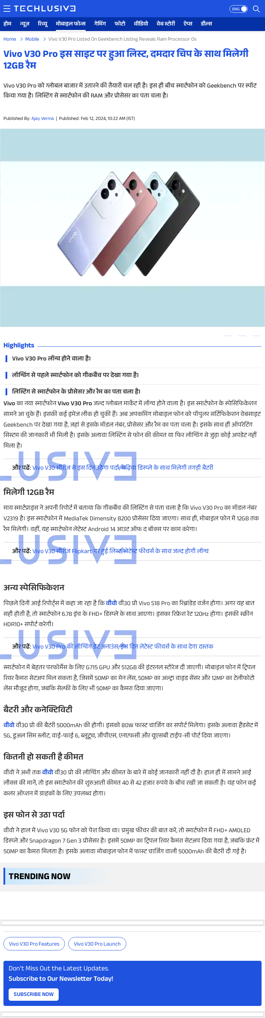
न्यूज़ (24, 24)
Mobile (32, 39)
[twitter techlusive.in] (242, 335)
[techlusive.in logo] (45, 9)
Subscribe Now (34, 995)
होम (7, 24)
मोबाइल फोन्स (71, 24)
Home (9, 39)
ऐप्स (188, 24)
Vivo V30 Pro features (34, 944)
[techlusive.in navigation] (7, 8)
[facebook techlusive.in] (256, 335)
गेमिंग (100, 24)
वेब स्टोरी (166, 24)
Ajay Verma (42, 119)
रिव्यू (42, 24)
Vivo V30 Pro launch (97, 944)
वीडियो (141, 24)
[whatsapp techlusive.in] (228, 335)
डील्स (206, 24)
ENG (235, 9)
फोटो (120, 24)
